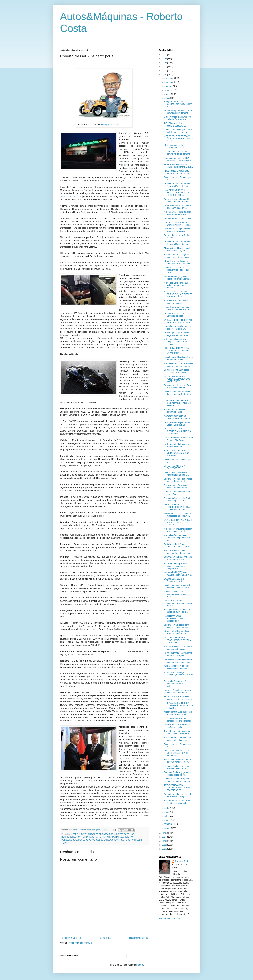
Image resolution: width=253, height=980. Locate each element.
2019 (164, 63)
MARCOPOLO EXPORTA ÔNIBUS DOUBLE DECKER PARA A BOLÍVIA (178, 294)
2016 (164, 74)
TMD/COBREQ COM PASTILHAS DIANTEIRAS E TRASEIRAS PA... (178, 787)
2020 (164, 58)
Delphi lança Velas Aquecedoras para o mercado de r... (174, 618)
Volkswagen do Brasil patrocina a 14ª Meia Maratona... (178, 558)
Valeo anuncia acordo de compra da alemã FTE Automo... (175, 341)
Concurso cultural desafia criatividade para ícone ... (176, 473)
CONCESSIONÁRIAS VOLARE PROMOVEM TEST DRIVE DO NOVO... (178, 522)
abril (166, 816)
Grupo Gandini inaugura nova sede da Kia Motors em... (177, 118)
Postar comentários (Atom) (80, 943)
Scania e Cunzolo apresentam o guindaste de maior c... (177, 691)
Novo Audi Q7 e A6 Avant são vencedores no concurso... (177, 514)
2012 (164, 845)
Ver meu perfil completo (169, 918)
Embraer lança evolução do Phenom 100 (176, 236)
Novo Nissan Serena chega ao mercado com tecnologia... (178, 660)
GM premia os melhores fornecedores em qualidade (177, 719)
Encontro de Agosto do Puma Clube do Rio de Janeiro (177, 185)
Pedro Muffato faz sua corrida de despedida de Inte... (177, 206)
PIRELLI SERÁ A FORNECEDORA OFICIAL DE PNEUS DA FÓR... (177, 507)
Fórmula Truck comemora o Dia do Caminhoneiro (178, 410)
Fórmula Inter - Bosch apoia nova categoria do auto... (176, 486)
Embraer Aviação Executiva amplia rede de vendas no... (178, 697)
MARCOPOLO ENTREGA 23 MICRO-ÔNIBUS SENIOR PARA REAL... (177, 453)
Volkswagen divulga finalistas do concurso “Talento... (177, 230)
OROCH (115, 840)
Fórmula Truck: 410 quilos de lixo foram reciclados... (177, 726)
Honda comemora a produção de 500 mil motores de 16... (177, 586)
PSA (122, 840)
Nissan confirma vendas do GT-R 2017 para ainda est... (178, 713)
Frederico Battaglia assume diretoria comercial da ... (176, 767)
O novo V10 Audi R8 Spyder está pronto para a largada (177, 780)
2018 (164, 66)
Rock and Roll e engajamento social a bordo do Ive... (177, 773)
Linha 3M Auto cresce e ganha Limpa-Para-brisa (178, 493)
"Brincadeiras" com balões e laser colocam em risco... (176, 667)
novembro (169, 82)
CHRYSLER (93, 834)
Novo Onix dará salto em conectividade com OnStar (177, 417)
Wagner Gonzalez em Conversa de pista (174, 314)
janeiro (167, 828)
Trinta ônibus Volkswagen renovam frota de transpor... (178, 552)
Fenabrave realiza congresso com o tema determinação (177, 255)
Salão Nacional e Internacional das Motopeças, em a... (178, 654)
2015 (164, 833)
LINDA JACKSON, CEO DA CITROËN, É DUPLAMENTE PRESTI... (178, 705)
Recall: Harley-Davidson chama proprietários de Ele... (178, 358)
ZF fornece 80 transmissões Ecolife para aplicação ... (176, 371)
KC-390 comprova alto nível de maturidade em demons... (178, 111)
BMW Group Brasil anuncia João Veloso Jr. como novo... (178, 262)
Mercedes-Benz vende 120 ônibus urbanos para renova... (176, 285)
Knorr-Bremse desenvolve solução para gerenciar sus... (178, 165)
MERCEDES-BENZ (69, 840)
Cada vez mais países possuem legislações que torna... (176, 270)
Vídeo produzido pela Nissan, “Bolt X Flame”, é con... (177, 632)
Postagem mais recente (71, 938)
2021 (164, 55)
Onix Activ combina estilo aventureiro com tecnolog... (177, 223)
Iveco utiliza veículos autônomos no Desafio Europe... (175, 594)
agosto (167, 94)
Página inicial (105, 938)
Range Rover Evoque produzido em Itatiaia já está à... (178, 104)
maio (166, 812)
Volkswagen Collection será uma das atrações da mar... (177, 626)
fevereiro (168, 824)
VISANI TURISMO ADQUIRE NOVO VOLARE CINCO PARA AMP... (177, 753)
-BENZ (75, 834)
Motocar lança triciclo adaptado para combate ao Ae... (178, 647)
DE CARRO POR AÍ (107, 834)
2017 (164, 71)
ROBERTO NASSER (133, 840)
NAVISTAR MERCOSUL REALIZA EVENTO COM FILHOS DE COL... (176, 192)
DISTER (119, 834)
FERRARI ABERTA (89, 837)
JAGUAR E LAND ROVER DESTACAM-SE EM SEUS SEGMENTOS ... (177, 403)
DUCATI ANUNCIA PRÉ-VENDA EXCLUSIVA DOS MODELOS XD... (177, 379)
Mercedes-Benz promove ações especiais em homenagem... (178, 364)
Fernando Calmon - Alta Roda (177, 218)
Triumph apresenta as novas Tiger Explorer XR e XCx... (177, 732)
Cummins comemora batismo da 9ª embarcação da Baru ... (177, 394)
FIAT (117, 837)
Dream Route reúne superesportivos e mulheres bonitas (178, 603)
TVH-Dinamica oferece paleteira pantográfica (175, 124)
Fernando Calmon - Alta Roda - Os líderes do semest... (178, 801)
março (167, 820)
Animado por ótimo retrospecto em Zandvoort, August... (178, 795)
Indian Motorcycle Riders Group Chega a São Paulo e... (178, 438)
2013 (164, 841)
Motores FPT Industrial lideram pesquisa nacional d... (178, 530)
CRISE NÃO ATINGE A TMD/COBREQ (174, 467)
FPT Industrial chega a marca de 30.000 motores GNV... (177, 760)
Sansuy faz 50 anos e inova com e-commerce (176, 301)
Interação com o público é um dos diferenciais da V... (177, 327)
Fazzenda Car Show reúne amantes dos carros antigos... (176, 683)
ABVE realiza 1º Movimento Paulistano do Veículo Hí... (177, 172)
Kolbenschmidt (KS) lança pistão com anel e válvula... (177, 277)
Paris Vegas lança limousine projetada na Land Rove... (177, 334)
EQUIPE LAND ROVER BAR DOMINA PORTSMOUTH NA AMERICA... (177, 350)
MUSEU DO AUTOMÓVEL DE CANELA (94, 840)
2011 (164, 849)
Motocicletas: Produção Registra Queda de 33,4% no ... (178, 675)
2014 (164, 837)
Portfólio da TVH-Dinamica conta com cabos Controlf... (177, 545)
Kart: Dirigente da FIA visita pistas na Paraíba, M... (176, 445)
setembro (168, 90)
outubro (168, 86)
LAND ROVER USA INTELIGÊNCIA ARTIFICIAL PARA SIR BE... (178, 431)
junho (167, 808)
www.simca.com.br (69, 196)
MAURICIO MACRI (128, 837)
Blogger (139, 965)
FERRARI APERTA (106, 837)
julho (166, 98)
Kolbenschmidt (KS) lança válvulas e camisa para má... (178, 573)
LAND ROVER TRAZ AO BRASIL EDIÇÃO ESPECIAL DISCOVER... (178, 640)
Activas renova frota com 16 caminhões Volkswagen (176, 200)
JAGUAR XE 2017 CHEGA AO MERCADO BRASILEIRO (178, 321)
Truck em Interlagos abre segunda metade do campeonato (175, 566)
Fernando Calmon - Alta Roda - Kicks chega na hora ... (178, 499)
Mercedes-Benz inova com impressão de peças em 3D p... (177, 537)
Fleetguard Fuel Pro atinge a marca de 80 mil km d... (177, 610)
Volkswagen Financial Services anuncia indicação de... (178, 480)
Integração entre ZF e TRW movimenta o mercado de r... (178, 159)
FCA (79, 837)
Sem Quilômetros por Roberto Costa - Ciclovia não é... (177, 423)
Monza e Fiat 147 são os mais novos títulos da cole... (177, 739)
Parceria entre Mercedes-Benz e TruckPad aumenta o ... (178, 386)
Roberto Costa (182, 861)
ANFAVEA (83, 834)
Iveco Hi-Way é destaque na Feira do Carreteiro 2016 (176, 308)
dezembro (169, 78)
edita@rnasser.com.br (110, 125)
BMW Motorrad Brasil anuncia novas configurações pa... (177, 249)
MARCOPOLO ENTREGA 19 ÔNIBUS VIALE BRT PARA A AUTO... (178, 138)
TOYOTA (65, 843)
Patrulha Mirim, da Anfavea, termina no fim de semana (177, 152)
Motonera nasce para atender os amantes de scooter (177, 213)
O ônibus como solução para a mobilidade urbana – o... (178, 131)
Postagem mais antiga (138, 938)
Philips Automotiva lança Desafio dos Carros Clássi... (178, 146)
